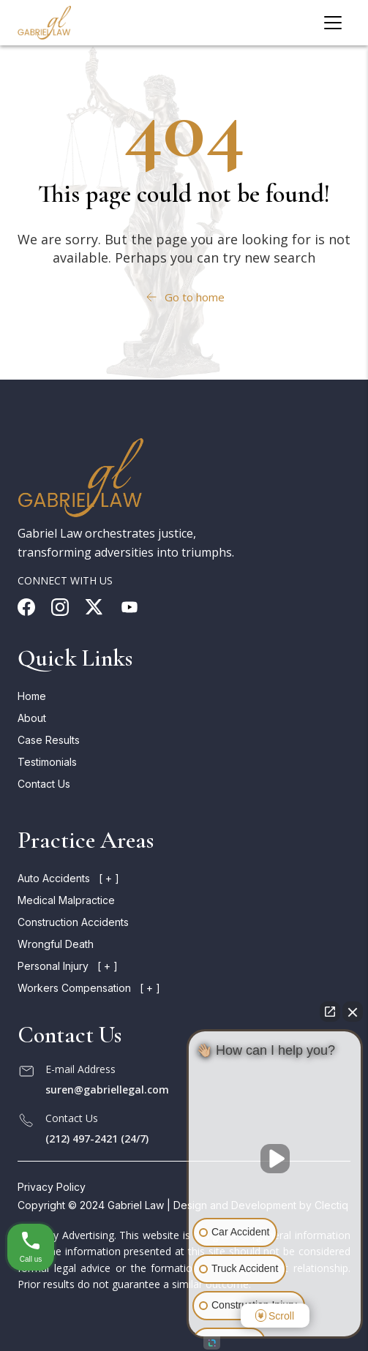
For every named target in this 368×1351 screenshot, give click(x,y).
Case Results (49, 740)
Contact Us (44, 784)
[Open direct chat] (330, 1011)
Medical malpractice (66, 900)
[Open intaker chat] (211, 1343)
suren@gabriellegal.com (107, 1089)
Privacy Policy (52, 1187)
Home (32, 696)
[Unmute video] (275, 1158)
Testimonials (47, 762)
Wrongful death (56, 944)
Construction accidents (73, 922)
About (32, 718)
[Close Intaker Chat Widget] (352, 1011)
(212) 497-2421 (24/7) (97, 1138)
